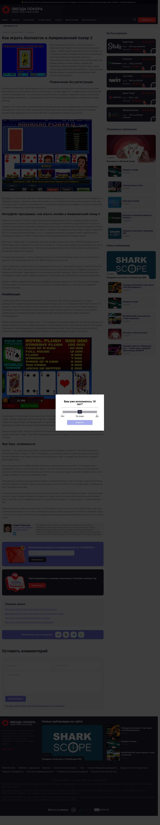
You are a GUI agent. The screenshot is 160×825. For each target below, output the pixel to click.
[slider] (80, 412)
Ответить (80, 422)
